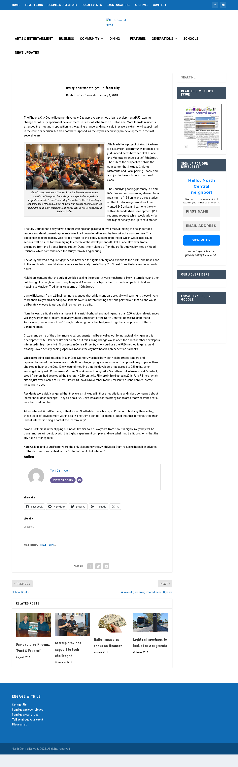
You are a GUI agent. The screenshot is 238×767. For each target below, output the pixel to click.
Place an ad (19, 737)
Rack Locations (118, 5)
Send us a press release (27, 722)
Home (16, 5)
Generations (162, 51)
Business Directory (62, 5)
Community (89, 51)
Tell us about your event (27, 732)
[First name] (201, 224)
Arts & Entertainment (34, 51)
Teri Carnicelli (87, 107)
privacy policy (193, 267)
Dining (115, 51)
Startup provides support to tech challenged (68, 662)
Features (138, 51)
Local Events (92, 5)
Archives (141, 5)
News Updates (27, 65)
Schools (190, 51)
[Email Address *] (201, 238)
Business (66, 51)
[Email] (80, 493)
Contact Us (19, 717)
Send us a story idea (25, 727)
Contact (159, 5)
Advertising (34, 5)
